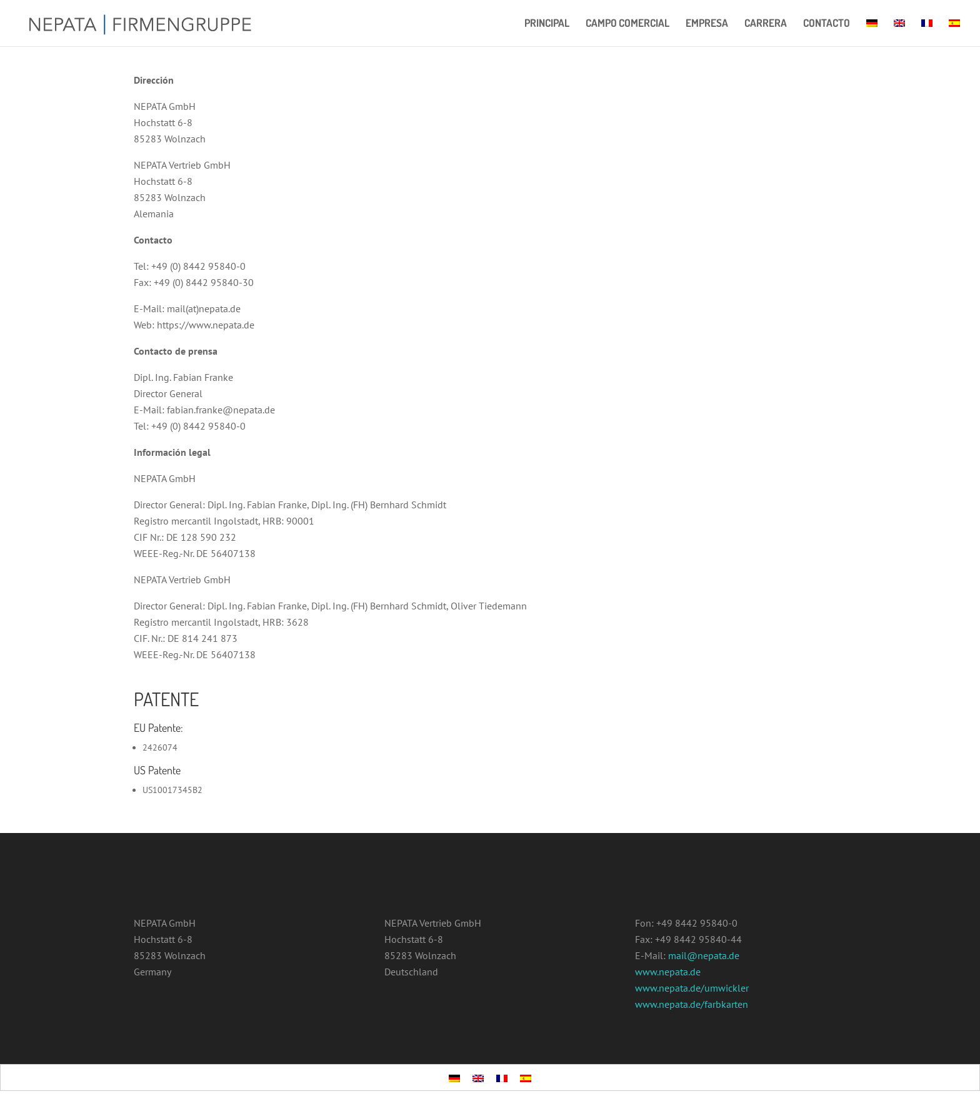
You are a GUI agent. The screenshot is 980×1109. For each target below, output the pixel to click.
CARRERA (765, 24)
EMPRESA (707, 24)
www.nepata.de (668, 971)
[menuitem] (872, 32)
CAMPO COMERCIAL (627, 24)
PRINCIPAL (546, 24)
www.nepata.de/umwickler (692, 988)
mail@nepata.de (703, 955)
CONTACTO (826, 24)
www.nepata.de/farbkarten (691, 1004)
